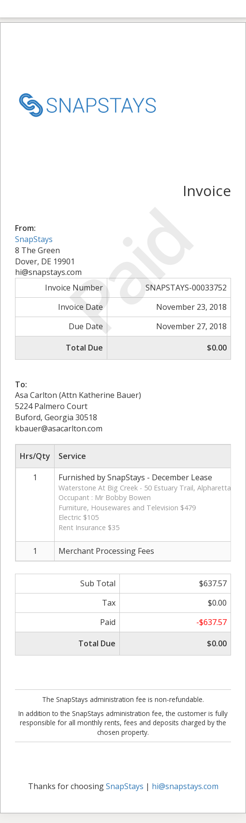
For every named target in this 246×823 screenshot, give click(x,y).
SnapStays (34, 239)
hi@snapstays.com (185, 786)
